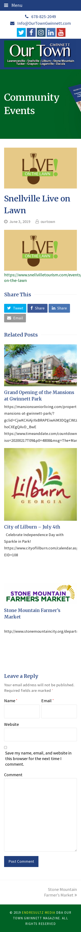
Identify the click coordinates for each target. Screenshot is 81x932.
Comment (13, 774)
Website (11, 724)
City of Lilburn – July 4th (32, 527)
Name (10, 700)
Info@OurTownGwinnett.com (44, 23)
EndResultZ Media (38, 912)
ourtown (48, 221)
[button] (15, 308)
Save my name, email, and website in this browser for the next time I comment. (38, 758)
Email (47, 700)
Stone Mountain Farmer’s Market (60, 892)
